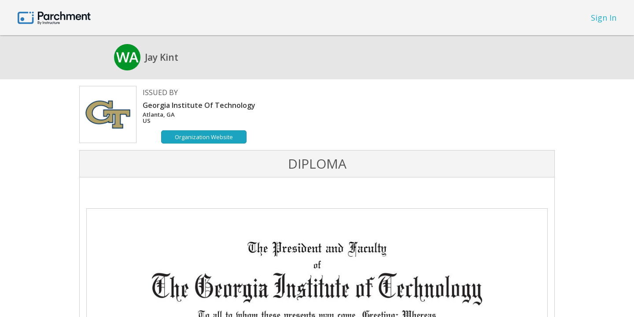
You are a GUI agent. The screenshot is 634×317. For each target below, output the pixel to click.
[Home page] (54, 17)
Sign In (603, 17)
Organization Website (204, 137)
